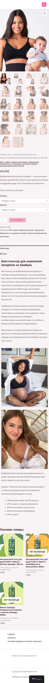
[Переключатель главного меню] (44, 4)
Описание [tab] (4, 248)
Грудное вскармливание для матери (19, 165)
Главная (3, 155)
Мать (10, 155)
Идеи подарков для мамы (16, 162)
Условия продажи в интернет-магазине (24, 641)
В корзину (17, 220)
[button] (44, 13)
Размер (3, 196)
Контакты (11, 638)
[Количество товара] (3, 220)
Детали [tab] (3, 254)
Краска (3, 205)
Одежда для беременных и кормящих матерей (19, 163)
